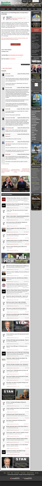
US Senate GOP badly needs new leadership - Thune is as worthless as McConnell (17, 341)
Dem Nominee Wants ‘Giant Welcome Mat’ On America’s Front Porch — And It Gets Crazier (17, 205)
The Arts (33, 135)
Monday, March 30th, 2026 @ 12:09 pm (14, 368)
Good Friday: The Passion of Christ (36, 34)
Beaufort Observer (14, 171)
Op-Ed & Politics (35, 130)
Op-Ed (8, 9)
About (12, 473)
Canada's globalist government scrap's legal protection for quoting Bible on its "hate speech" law (17, 409)
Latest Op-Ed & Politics (7, 195)
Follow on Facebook (30, 473)
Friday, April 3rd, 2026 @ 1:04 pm (13, 226)
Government (3, 9)
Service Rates (16, 473)
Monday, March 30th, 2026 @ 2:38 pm (13, 356)
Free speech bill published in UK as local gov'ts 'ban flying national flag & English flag (17, 235)
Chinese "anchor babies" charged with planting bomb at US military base (17, 217)
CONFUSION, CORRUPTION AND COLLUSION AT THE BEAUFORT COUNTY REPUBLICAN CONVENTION (16, 359)
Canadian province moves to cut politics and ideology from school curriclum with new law (17, 242)
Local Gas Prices (35, 168)
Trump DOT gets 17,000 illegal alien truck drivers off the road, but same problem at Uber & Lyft (17, 371)
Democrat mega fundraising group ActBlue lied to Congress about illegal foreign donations (16, 248)
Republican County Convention (35, 37)
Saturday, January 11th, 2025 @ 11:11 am (18, 18)
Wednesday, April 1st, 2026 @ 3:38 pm (13, 294)
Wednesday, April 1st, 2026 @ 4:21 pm (13, 282)
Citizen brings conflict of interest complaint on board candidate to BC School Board (17, 434)
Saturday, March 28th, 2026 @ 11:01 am (14, 406)
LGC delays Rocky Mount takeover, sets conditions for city (17, 199)
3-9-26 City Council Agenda (35, 41)
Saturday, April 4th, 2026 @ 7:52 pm (13, 208)
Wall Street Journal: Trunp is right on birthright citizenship (16, 303)
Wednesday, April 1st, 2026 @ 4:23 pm (13, 276)
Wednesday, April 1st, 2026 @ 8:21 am (13, 306)
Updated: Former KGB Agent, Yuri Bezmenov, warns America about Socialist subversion (16, 347)
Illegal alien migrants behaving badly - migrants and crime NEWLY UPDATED (17, 297)
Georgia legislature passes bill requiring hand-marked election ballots (17, 335)
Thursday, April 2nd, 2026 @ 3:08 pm (13, 244)
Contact (8, 473)
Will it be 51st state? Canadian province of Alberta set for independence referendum (17, 267)
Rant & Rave (14, 170)
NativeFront (34, 129)
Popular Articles (35, 177)
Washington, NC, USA (36, 87)
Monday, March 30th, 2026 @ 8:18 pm (13, 338)
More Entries (15, 19)
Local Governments (35, 122)
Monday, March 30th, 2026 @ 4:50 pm (13, 350)
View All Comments (5, 164)
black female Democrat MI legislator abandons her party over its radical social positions (16, 223)
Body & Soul (24, 9)
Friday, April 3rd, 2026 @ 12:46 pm (13, 232)
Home (5, 473)
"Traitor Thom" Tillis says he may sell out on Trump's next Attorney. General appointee (17, 211)
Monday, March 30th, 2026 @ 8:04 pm (13, 344)
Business (13, 9)
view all (38, 108)
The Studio (34, 139)
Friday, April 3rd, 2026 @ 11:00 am (13, 238)
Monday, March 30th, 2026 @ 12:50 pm (14, 362)
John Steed (10, 19)
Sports (33, 132)
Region (30, 9)
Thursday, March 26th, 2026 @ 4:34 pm (14, 424)
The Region (34, 137)
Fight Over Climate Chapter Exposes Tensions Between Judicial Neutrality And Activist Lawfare (17, 291)
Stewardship (39, 9)
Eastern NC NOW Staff (26, 288)
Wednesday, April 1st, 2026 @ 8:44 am (13, 300)
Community (19, 9)
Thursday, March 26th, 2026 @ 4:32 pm (14, 430)
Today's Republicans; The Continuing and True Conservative (36, 51)
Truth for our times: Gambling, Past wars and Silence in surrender (17, 273)
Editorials (17, 170)
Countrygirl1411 (27, 232)
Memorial (33, 127)
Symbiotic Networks (35, 183)
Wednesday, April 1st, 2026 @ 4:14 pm (13, 288)
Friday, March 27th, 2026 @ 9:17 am (13, 412)
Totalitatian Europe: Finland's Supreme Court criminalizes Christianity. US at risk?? (15, 415)
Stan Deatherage (8, 128)
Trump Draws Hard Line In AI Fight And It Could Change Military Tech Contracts (17, 353)
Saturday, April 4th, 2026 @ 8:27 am (13, 220)
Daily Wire (27, 208)
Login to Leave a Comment (7, 68)
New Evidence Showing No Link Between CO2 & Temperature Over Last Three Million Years (16, 421)
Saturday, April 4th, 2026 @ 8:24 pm (13, 202)
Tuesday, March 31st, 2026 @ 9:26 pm (13, 312)
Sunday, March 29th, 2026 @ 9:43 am (13, 380)
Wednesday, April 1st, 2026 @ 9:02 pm (13, 270)
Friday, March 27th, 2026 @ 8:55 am (13, 418)
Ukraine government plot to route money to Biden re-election (17, 427)
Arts (34, 9)
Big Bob (6, 74)
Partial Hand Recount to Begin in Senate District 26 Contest (17, 285)
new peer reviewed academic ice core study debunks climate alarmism (17, 446)
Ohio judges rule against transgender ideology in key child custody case (17, 384)
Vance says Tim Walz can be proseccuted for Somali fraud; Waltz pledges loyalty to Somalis (17, 377)
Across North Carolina (36, 111)
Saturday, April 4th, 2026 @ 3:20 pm (13, 214)
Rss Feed (36, 473)
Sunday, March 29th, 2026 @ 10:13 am (14, 374)
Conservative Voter (9, 118)
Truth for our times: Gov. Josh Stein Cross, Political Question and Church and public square (16, 279)
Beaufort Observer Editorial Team (25, 362)
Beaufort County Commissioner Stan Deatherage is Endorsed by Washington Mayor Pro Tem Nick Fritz (36, 46)
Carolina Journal (27, 202)
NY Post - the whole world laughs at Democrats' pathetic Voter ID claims (16, 403)
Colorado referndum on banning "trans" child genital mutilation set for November (17, 365)
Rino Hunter (7, 88)
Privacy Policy (23, 473)
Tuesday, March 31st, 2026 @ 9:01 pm (13, 318)
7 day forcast (38, 81)
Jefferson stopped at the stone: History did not (16, 229)
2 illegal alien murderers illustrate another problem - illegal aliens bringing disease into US (17, 440)
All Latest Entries (35, 54)
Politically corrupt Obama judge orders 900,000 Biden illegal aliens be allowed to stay (17, 315)
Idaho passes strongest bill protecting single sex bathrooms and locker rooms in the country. (16, 309)
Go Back (15, 44)
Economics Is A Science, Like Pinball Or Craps (15, 451)
